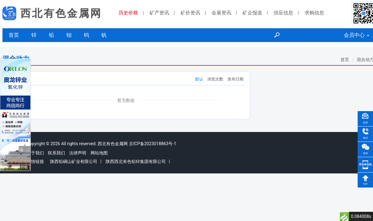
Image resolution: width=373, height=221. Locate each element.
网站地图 (99, 152)
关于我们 (35, 152)
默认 (199, 79)
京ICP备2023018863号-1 (152, 143)
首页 (14, 35)
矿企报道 (252, 13)
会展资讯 (221, 13)
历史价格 (128, 13)
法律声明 (77, 152)
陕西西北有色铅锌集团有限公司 (136, 161)
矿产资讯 (159, 13)
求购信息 (314, 13)
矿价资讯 (190, 13)
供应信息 (283, 13)
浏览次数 (215, 79)
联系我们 (56, 152)
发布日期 (235, 79)
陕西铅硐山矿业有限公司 (73, 161)
